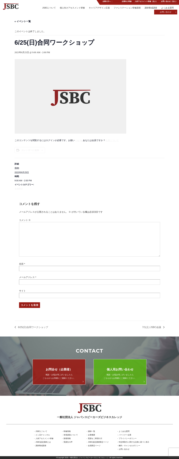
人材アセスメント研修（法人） (146, 2)
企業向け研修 (126, 2)
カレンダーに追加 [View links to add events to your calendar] (30, 150)
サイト (22, 291)
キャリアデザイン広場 (98, 8)
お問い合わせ (165, 12)
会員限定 (19, 189)
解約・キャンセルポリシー (129, 446)
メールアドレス (27, 277)
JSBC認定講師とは (43, 442)
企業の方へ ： (107, 2)
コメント (25, 220)
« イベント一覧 (23, 21)
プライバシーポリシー (128, 438)
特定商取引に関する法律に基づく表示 (134, 442)
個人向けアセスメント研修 (71, 8)
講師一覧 (91, 431)
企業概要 (91, 435)
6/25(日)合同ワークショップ (32, 327)
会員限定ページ (94, 446)
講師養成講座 (150, 8)
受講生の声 (68, 442)
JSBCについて (48, 8)
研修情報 (67, 431)
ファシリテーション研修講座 (126, 8)
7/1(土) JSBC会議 (152, 327)
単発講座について (71, 435)
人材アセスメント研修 (44, 438)
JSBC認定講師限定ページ (98, 442)
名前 (21, 264)
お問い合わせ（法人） (169, 2)
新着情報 (67, 438)
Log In (78, 140)
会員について (112, 140)
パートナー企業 (125, 435)
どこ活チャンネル (43, 435)
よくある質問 (167, 8)
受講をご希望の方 (95, 438)
